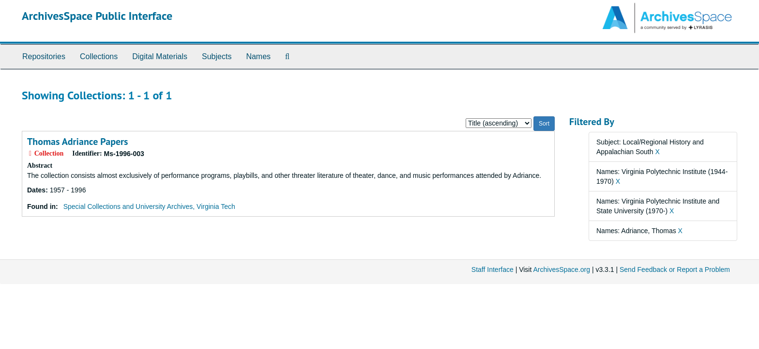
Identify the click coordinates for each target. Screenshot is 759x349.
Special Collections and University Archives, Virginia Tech (149, 206)
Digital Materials (159, 56)
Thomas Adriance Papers (77, 141)
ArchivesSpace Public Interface (97, 15)
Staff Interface (492, 269)
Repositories (43, 56)
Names (258, 56)
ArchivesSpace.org (561, 269)
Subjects (216, 56)
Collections (99, 56)
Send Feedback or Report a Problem (675, 269)
